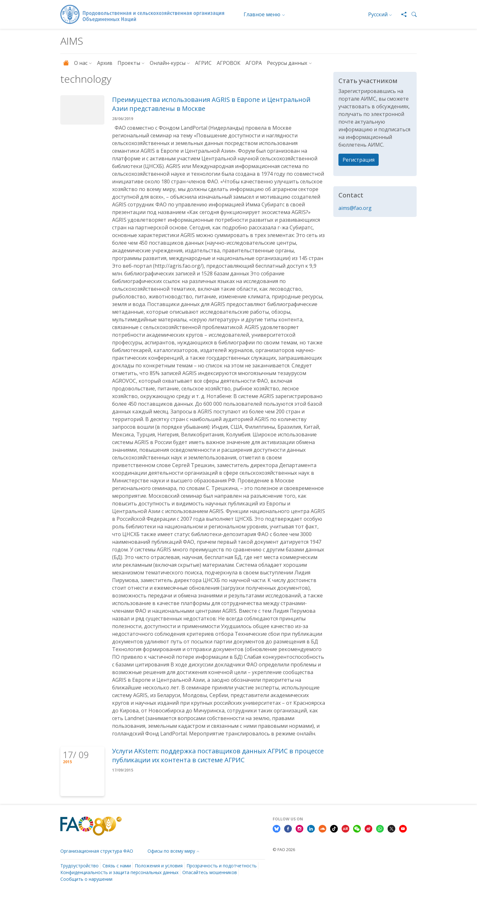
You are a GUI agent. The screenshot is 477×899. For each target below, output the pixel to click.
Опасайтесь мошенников (209, 872)
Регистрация (359, 159)
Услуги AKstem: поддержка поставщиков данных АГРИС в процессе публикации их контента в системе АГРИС (218, 755)
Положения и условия (159, 866)
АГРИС (203, 62)
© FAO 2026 (284, 849)
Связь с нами (116, 866)
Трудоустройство (79, 866)
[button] (411, 14)
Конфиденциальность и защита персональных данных (119, 872)
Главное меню (262, 14)
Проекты (128, 62)
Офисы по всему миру (171, 851)
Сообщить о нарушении (86, 879)
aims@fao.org (355, 207)
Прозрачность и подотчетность (221, 866)
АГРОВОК (228, 62)
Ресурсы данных (287, 62)
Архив (104, 62)
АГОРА (254, 62)
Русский (378, 14)
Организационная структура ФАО (96, 851)
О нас (80, 62)
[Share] (401, 14)
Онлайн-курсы (167, 62)
